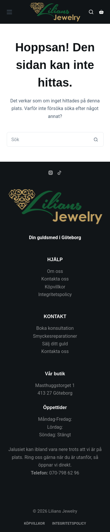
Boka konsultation (55, 328)
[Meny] (9, 12)
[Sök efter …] (48, 139)
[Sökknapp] (96, 139)
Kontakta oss (55, 279)
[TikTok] (59, 172)
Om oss (55, 271)
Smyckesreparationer (55, 336)
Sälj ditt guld (55, 344)
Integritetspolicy (55, 294)
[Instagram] (50, 172)
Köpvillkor (55, 287)
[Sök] (91, 12)
